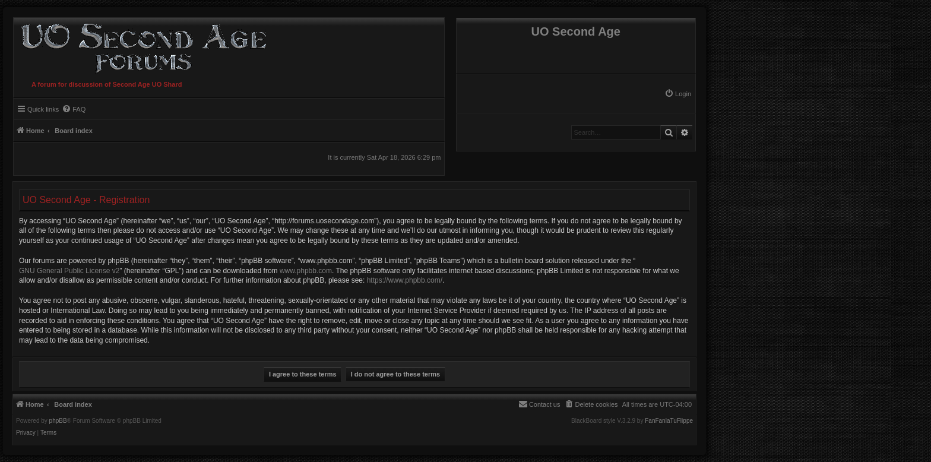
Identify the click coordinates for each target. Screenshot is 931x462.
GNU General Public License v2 (69, 271)
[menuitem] (677, 94)
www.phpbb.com (306, 271)
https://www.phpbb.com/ (404, 280)
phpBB (58, 421)
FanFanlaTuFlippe (669, 421)
